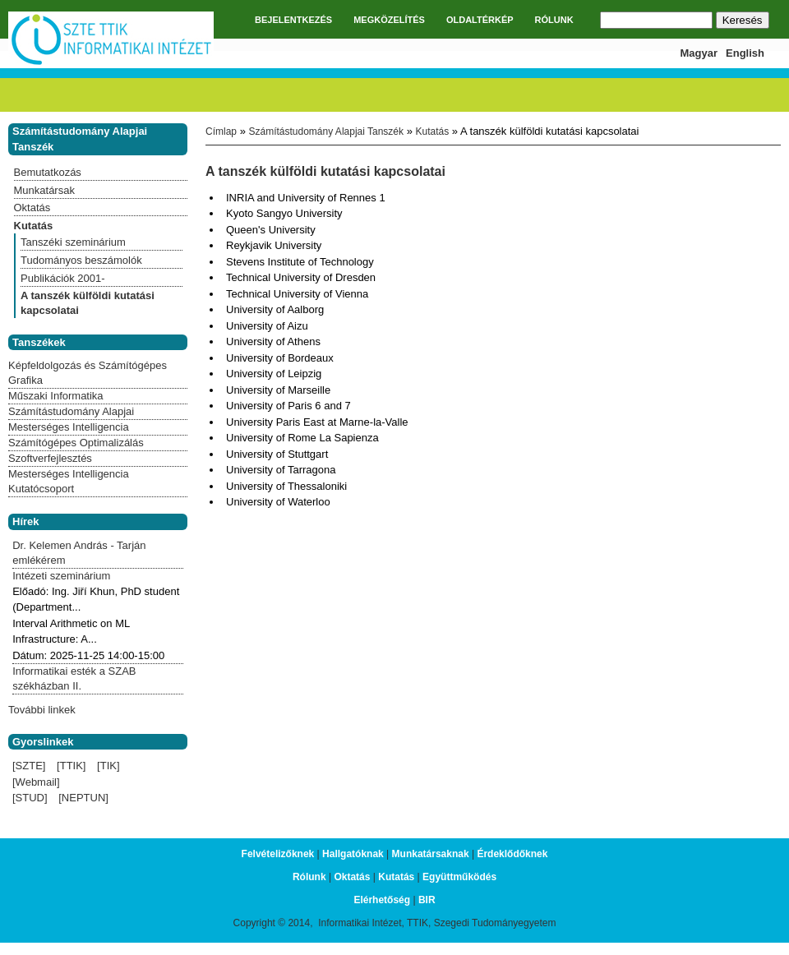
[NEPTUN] (83, 797)
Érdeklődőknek (512, 854)
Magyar (699, 53)
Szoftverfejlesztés (50, 458)
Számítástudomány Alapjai (71, 411)
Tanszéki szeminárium (73, 242)
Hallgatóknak (353, 854)
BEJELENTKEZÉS (293, 20)
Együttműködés (459, 877)
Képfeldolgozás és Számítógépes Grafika (87, 372)
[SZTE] (28, 765)
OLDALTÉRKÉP (480, 20)
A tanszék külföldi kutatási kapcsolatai (88, 302)
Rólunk (309, 877)
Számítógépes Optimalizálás (76, 442)
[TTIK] (71, 765)
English (745, 53)
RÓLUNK (554, 20)
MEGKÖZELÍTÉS (389, 20)
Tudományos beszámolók (81, 260)
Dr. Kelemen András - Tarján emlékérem (78, 552)
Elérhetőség (381, 900)
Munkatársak (44, 190)
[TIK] (108, 765)
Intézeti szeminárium (61, 576)
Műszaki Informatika (56, 396)
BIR (427, 900)
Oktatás (32, 207)
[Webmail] (36, 782)
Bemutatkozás (47, 172)
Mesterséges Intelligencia (68, 427)
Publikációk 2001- (63, 278)
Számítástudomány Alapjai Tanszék (326, 131)
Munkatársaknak (430, 854)
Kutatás (433, 131)
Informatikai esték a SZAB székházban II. (74, 678)
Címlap (221, 131)
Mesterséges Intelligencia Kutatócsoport (68, 481)
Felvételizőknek (278, 854)
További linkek (42, 710)
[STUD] (30, 797)
